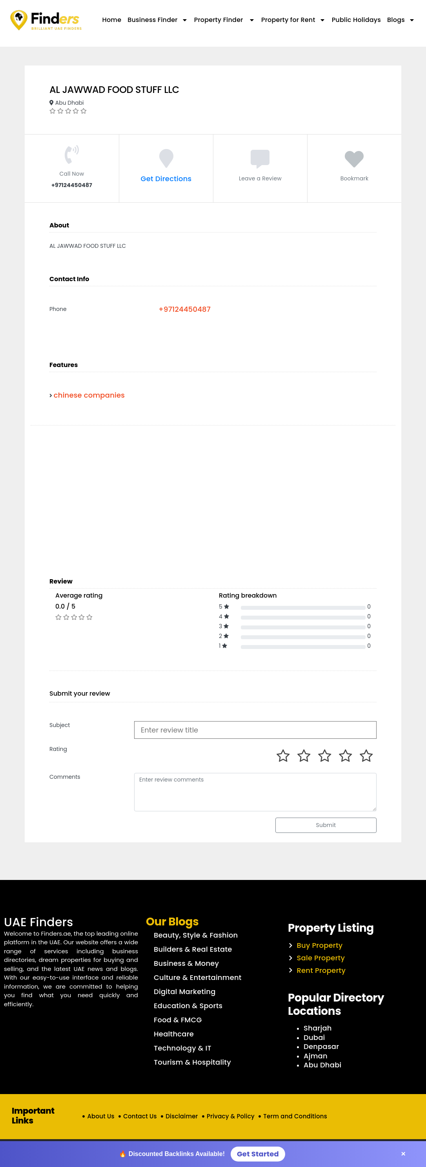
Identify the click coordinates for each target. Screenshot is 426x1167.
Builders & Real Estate (193, 949)
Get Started (258, 1154)
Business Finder (157, 20)
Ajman (316, 1056)
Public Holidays (356, 19)
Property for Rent (293, 20)
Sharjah (318, 1028)
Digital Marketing (185, 991)
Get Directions (166, 179)
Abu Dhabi (323, 1065)
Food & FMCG (178, 1020)
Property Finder (224, 20)
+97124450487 (184, 309)
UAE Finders (38, 922)
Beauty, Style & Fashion (196, 935)
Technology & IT (182, 1048)
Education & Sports (188, 1006)
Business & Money (186, 963)
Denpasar (321, 1046)
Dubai (314, 1037)
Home (111, 19)
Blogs (401, 20)
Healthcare (174, 1034)
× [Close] (403, 1154)
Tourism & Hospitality (192, 1062)
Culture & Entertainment (198, 977)
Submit (326, 825)
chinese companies (89, 395)
